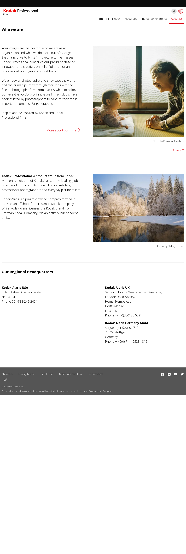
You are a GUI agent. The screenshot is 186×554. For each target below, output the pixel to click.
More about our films (61, 130)
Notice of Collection (70, 374)
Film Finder (113, 19)
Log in (5, 379)
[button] (138, 136)
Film (100, 19)
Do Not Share (95, 374)
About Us (177, 19)
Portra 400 (178, 150)
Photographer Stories (154, 19)
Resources (130, 19)
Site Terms (47, 374)
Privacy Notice (27, 374)
